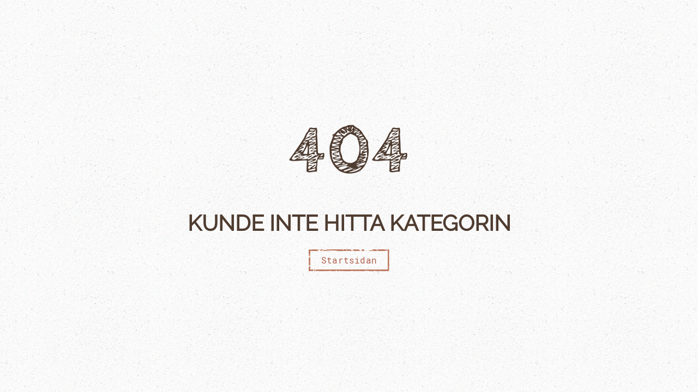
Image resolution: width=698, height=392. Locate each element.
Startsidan (349, 260)
